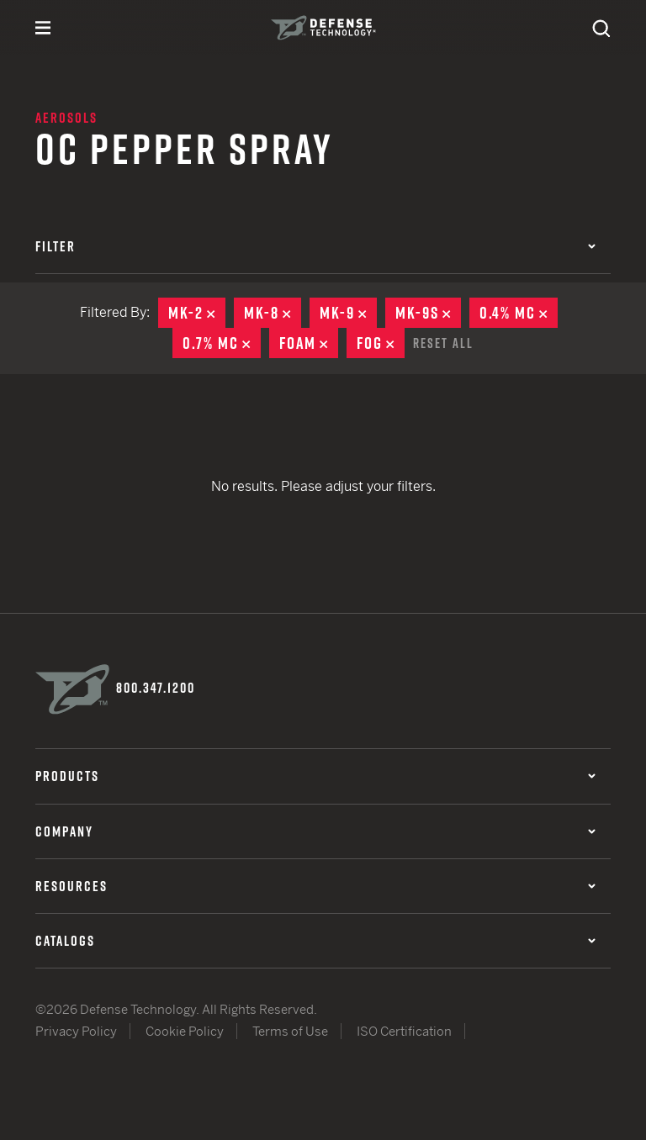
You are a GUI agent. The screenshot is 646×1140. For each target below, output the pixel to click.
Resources (315, 884)
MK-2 (196, 313)
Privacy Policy (76, 1030)
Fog (381, 343)
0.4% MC (518, 313)
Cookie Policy (185, 1030)
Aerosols (66, 118)
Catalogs (315, 939)
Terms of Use (290, 1030)
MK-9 (348, 313)
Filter (315, 246)
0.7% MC (222, 343)
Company (315, 830)
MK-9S (428, 313)
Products (315, 775)
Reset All (443, 342)
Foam (308, 343)
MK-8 (272, 313)
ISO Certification (404, 1030)
